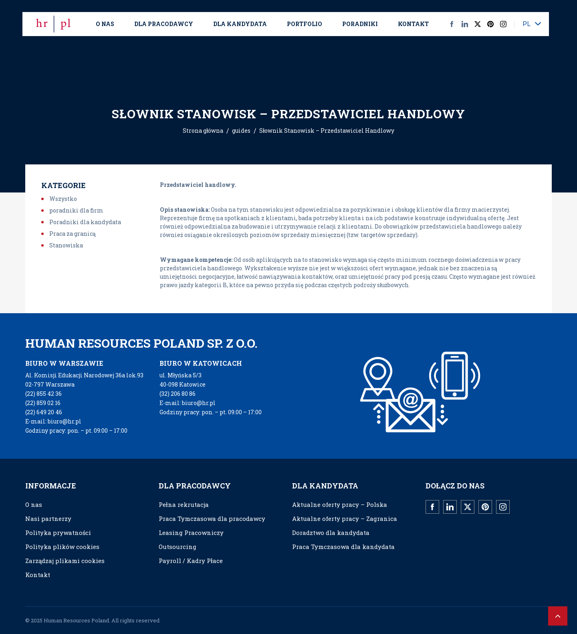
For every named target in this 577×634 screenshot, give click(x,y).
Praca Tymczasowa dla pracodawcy (212, 518)
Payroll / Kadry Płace (191, 561)
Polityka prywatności (58, 533)
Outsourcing (177, 547)
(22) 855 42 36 (43, 393)
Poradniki (360, 24)
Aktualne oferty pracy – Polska (339, 504)
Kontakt (413, 24)
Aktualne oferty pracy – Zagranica (344, 518)
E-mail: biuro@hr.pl (53, 421)
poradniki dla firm (76, 210)
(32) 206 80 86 (177, 393)
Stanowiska (66, 245)
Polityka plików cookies (62, 547)
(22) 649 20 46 (43, 412)
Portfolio (304, 24)
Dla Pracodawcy (163, 24)
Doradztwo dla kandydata (330, 533)
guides (241, 130)
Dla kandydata (240, 24)
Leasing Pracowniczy (191, 533)
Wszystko (63, 199)
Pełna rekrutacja (184, 504)
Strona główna (203, 130)
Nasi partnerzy (48, 518)
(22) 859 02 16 (43, 403)
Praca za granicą (72, 233)
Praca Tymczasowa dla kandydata (343, 547)
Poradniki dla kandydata (85, 222)
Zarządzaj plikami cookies (65, 561)
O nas (105, 24)
